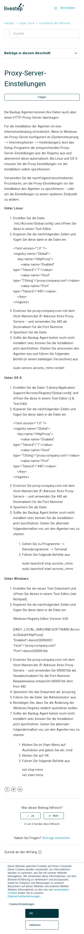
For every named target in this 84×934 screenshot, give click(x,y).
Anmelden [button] (67, 8)
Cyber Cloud (26, 23)
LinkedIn (20, 789)
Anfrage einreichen (56, 838)
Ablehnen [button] (35, 925)
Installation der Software (54, 23)
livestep (9, 23)
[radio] (30, 815)
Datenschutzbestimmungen (24, 896)
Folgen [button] (42, 97)
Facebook (7, 789)
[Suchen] (42, 33)
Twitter (13, 789)
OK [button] (31, 913)
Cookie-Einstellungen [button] (21, 904)
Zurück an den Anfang (23, 852)
